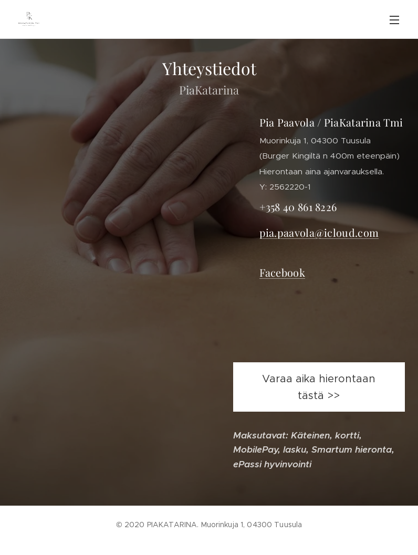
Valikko (394, 19)
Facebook (282, 272)
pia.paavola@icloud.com (319, 232)
